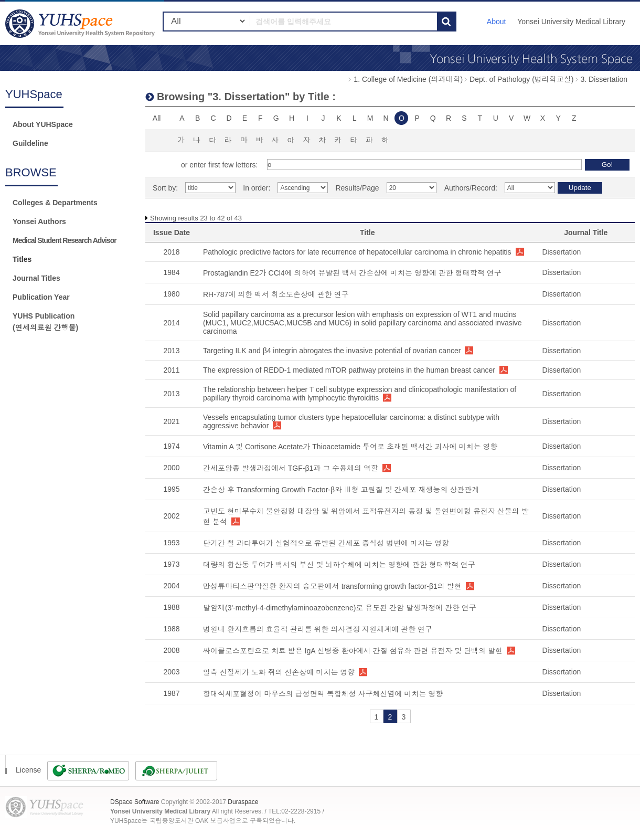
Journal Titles (36, 278)
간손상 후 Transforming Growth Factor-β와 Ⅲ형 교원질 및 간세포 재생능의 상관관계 (341, 489)
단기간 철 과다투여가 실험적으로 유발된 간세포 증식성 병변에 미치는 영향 (326, 543)
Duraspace (243, 802)
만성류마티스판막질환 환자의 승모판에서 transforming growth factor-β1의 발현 (332, 586)
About (496, 21)
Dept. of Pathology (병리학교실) (521, 79)
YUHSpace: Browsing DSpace (81, 23)
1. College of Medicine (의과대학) (408, 79)
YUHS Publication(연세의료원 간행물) (45, 322)
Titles (22, 259)
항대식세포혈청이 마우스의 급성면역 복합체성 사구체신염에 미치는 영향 (323, 694)
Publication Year (41, 297)
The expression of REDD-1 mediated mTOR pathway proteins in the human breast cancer (349, 370)
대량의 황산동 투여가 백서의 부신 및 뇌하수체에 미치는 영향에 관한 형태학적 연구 (339, 565)
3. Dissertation (604, 79)
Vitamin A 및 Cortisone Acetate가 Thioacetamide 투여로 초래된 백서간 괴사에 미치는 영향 (350, 446)
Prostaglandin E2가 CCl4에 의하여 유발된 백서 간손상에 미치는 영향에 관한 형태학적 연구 (352, 273)
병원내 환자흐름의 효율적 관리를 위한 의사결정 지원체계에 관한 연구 (317, 629)
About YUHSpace (43, 124)
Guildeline (30, 143)
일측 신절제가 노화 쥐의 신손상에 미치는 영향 (279, 672)
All (157, 118)
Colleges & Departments (55, 202)
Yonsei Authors (39, 221)
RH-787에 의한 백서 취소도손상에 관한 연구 (276, 294)
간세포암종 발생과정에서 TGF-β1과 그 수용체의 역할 (290, 468)
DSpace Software (134, 802)
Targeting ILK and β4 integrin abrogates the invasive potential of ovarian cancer (332, 350)
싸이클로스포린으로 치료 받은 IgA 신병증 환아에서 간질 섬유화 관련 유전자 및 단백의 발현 (353, 651)
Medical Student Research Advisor (64, 240)
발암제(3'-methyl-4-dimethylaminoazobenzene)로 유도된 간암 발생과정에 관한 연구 (339, 608)
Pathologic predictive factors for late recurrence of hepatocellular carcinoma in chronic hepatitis (357, 252)
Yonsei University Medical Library (571, 21)
